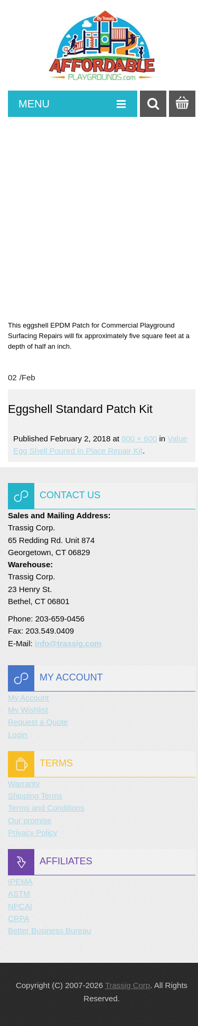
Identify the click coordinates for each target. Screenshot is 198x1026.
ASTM (19, 893)
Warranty (24, 783)
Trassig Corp (127, 985)
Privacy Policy (32, 832)
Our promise (30, 820)
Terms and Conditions (46, 807)
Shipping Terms (35, 795)
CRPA (19, 918)
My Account (28, 697)
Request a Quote (38, 721)
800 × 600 (139, 438)
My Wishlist (28, 709)
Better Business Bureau (49, 930)
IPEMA (20, 881)
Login (17, 734)
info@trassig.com (68, 643)
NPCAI (20, 906)
